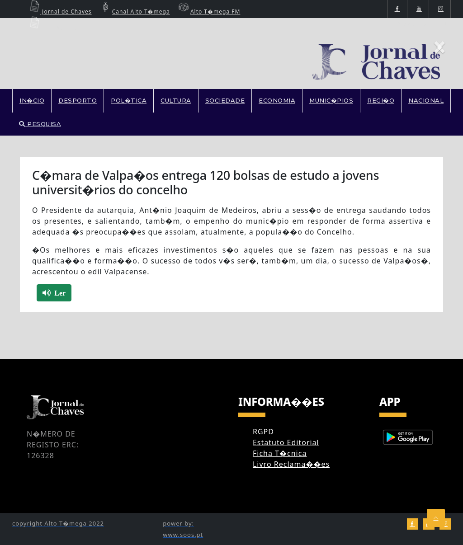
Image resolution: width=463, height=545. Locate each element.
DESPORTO (77, 100)
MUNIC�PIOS (331, 100)
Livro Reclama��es (291, 464)
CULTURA (176, 100)
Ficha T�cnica (280, 453)
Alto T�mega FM (208, 11)
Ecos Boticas (52, 28)
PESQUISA (40, 123)
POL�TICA (128, 100)
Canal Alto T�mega (134, 11)
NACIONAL (426, 100)
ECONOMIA (277, 100)
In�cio (31, 100)
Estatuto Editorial (286, 442)
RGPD (263, 432)
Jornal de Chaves (59, 11)
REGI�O (380, 100)
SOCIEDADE (225, 100)
